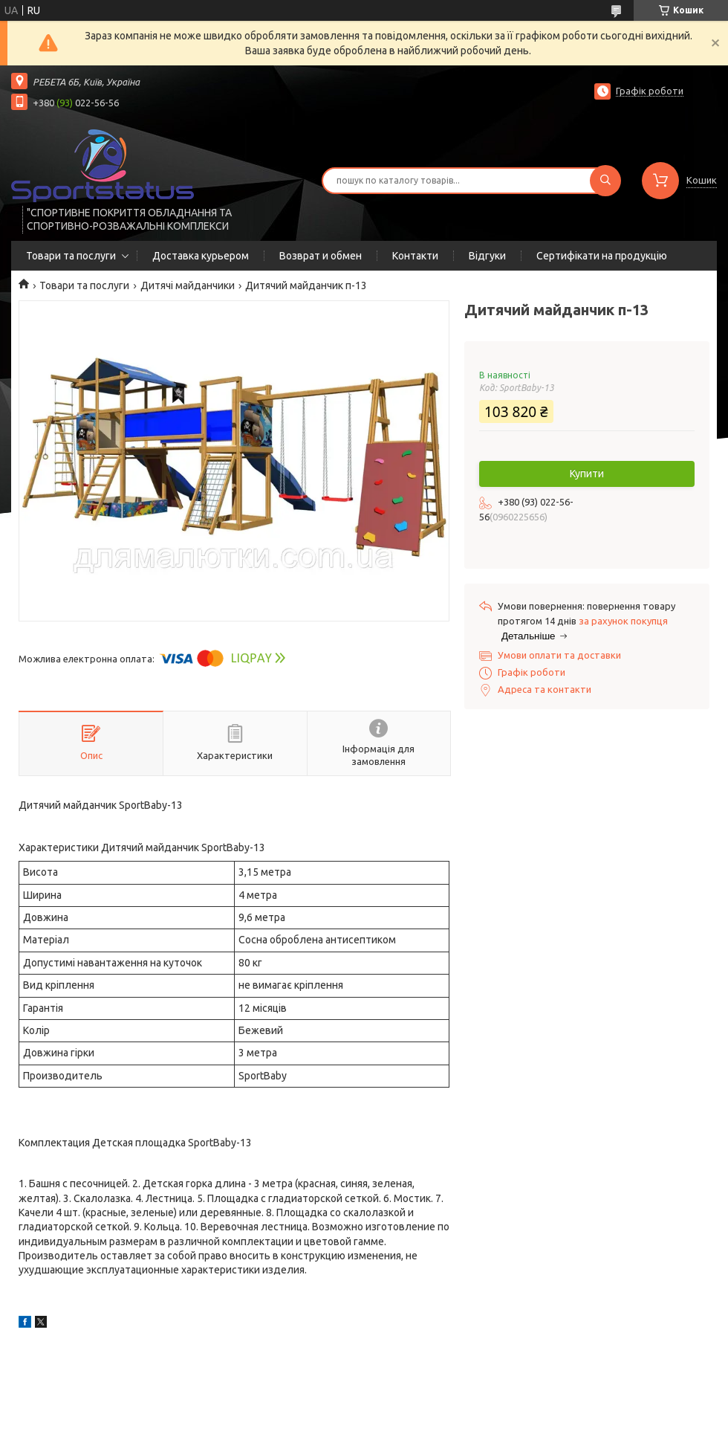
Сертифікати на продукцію (601, 256)
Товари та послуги (71, 256)
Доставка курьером (200, 256)
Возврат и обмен (320, 256)
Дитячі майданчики (187, 285)
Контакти (415, 256)
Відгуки (487, 256)
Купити (587, 473)
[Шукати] (605, 180)
